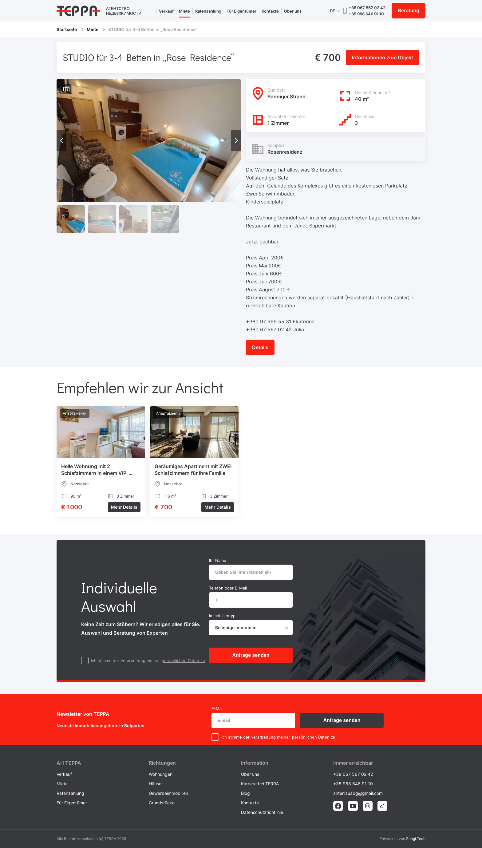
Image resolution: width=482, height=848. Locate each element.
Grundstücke (162, 802)
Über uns (293, 11)
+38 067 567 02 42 (367, 7)
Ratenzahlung (208, 11)
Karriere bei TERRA (260, 783)
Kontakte (270, 11)
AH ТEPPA (69, 763)
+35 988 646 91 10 (366, 13)
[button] (236, 140)
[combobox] (251, 627)
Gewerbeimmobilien (168, 793)
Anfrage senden (251, 655)
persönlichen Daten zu (183, 660)
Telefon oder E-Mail (228, 588)
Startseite (67, 29)
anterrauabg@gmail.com (358, 793)
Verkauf (166, 11)
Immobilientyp (222, 615)
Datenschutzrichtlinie (262, 812)
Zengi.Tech (415, 838)
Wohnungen (160, 774)
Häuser (156, 783)
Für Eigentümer (241, 11)
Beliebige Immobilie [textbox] (235, 627)
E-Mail (217, 708)
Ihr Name (217, 560)
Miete (184, 11)
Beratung (408, 10)
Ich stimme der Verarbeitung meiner (125, 660)
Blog (245, 793)
